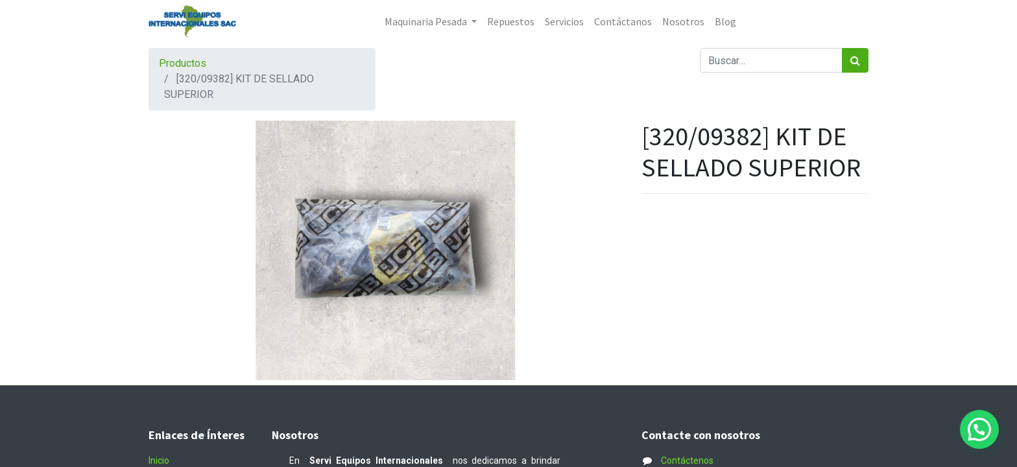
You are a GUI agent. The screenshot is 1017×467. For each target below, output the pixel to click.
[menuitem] (511, 21)
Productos (182, 63)
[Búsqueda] (855, 60)
